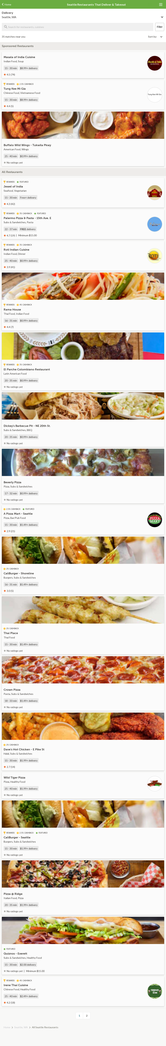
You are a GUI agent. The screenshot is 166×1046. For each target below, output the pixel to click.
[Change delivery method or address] (162, 16)
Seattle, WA (21, 1027)
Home (7, 1027)
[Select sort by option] (155, 36)
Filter (159, 26)
